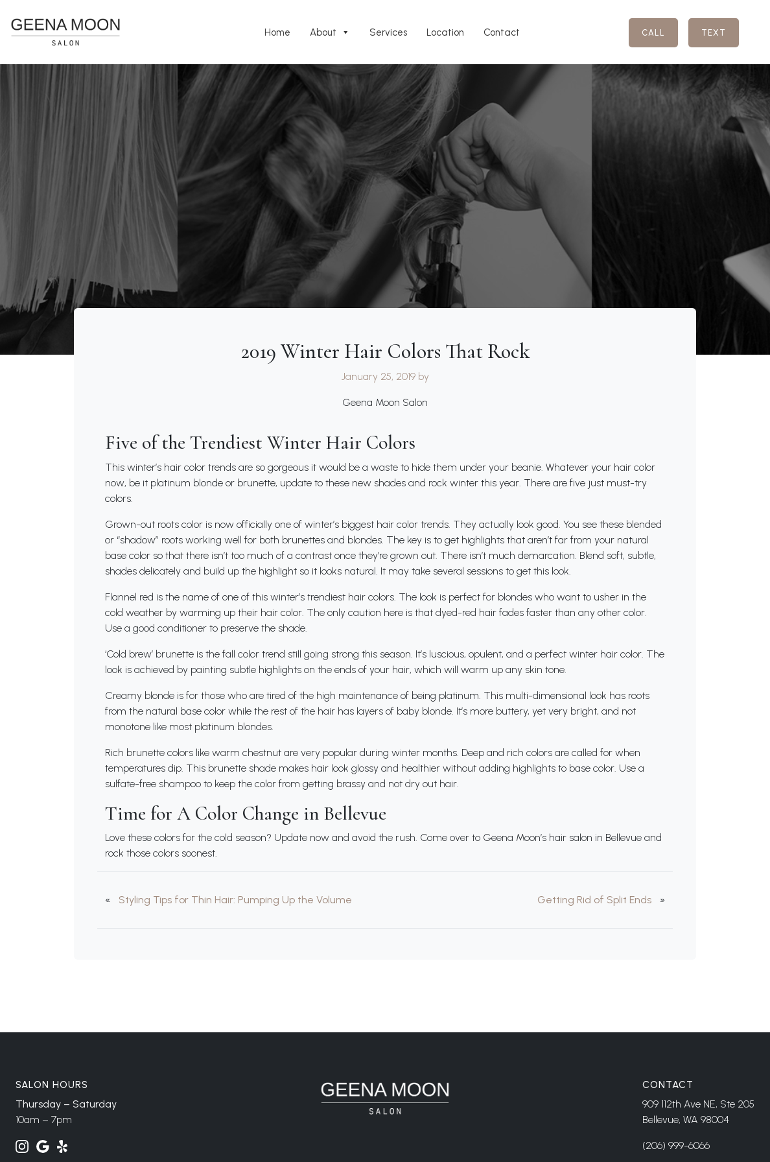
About (330, 32)
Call (653, 33)
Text (713, 33)
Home (277, 32)
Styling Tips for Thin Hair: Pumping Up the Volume (235, 900)
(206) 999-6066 (676, 1145)
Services (388, 32)
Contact (502, 32)
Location (445, 32)
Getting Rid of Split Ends (594, 900)
